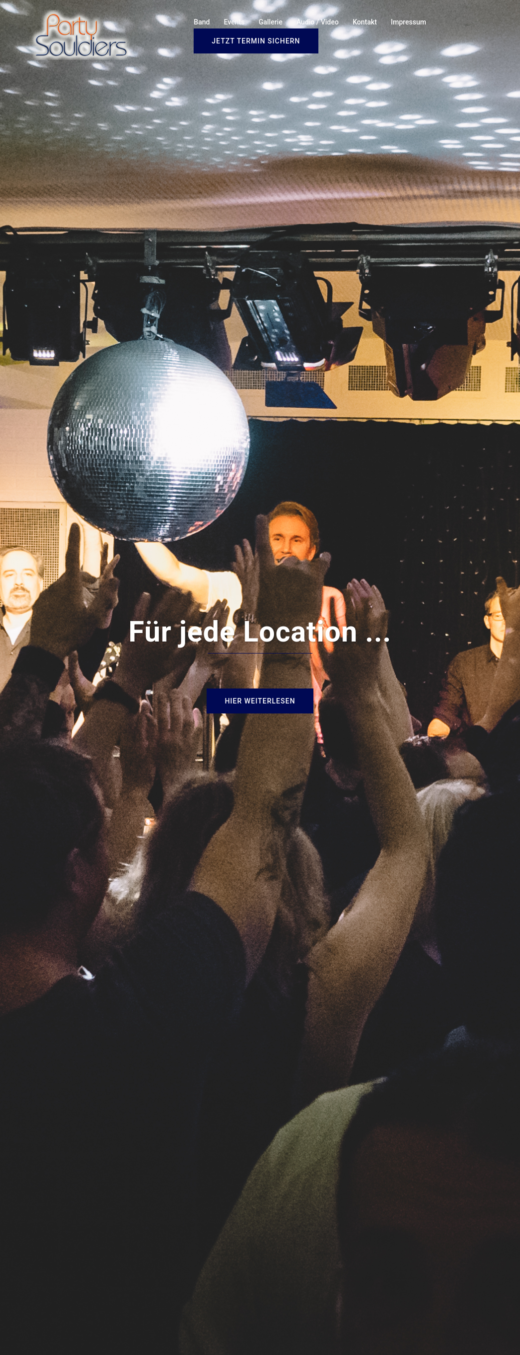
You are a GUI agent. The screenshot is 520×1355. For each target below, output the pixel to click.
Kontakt (365, 22)
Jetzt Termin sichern (256, 41)
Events (234, 22)
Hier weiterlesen (260, 701)
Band (202, 22)
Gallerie (270, 22)
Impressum (408, 22)
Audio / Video (317, 22)
